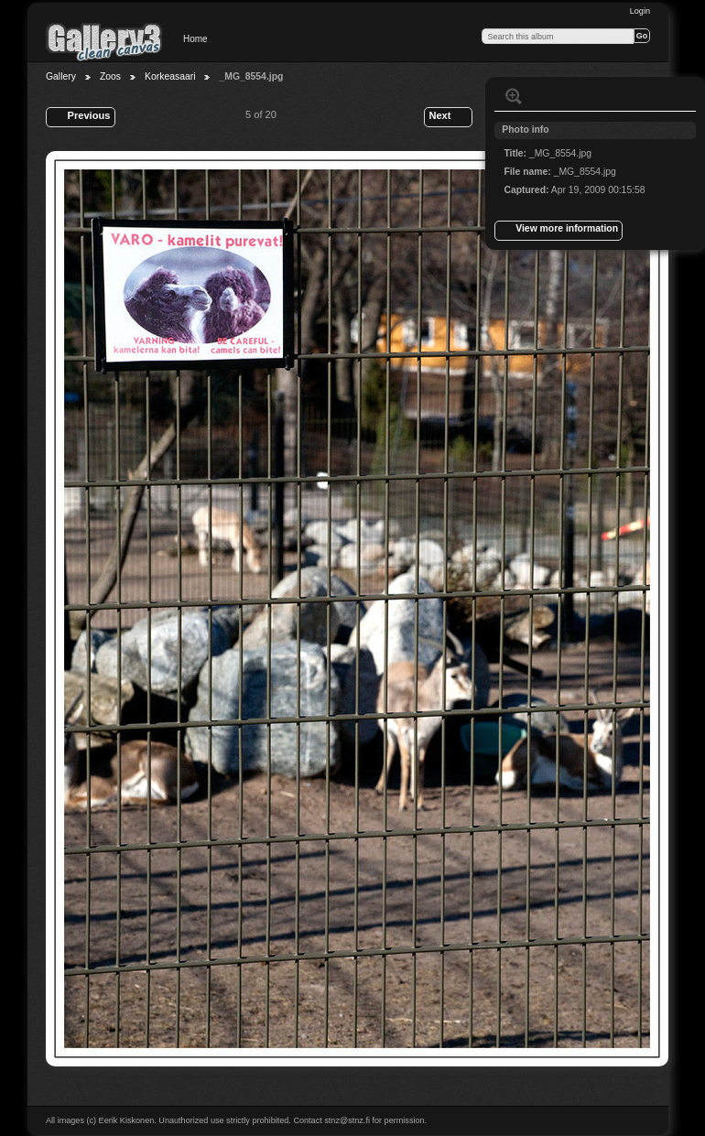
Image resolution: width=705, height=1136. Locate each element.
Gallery (61, 76)
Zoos (110, 76)
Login (640, 11)
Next (447, 117)
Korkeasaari (170, 76)
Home (195, 39)
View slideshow (550, 96)
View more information (558, 230)
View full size (513, 96)
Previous (80, 117)
